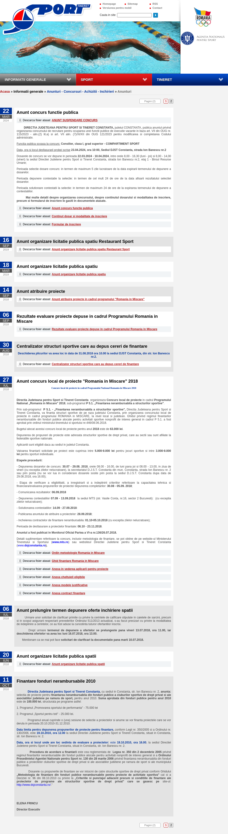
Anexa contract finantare (68, 593)
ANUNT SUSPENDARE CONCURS (75, 120)
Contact (157, 7)
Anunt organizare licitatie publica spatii (78, 664)
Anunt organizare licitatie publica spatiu (79, 274)
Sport (87, 79)
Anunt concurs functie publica (72, 208)
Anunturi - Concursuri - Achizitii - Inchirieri (80, 91)
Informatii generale (25, 79)
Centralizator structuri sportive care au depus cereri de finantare (95, 364)
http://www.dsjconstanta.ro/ (34, 784)
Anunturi (124, 91)
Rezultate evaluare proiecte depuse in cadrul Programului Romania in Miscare (104, 329)
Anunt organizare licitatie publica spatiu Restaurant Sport (91, 249)
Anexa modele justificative (70, 585)
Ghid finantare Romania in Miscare (75, 561)
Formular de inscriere (66, 224)
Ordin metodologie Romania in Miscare (78, 552)
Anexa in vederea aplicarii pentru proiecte (80, 569)
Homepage (109, 3)
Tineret (164, 79)
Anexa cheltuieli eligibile (68, 577)
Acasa (5, 91)
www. (32, 545)
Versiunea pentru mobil (117, 7)
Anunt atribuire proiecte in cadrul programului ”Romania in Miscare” (98, 299)
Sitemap (133, 3)
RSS (155, 3)
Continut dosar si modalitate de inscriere (79, 216)
